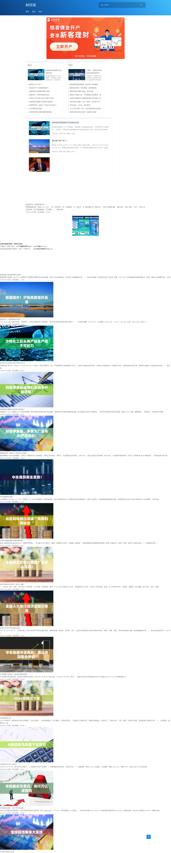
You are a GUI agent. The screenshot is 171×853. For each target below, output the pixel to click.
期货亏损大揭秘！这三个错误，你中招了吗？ (85, 102)
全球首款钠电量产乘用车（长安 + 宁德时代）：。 (27, 249)
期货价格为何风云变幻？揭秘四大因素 (83, 112)
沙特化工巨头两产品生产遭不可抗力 (41, 98)
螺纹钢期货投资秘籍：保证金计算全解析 (84, 84)
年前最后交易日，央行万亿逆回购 (11, 808)
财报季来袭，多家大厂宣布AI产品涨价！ (43, 105)
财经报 (31, 5)
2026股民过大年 (5, 718)
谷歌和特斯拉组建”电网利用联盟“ (40, 112)
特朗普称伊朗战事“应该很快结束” (65, 122)
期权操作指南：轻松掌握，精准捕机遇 (83, 88)
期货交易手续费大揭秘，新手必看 (81, 91)
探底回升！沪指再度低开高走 (39, 95)
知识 (40, 12)
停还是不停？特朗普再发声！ (39, 88)
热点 (33, 12)
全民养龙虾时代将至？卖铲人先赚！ (12, 584)
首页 (27, 12)
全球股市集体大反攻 (7, 852)
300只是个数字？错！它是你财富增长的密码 (85, 109)
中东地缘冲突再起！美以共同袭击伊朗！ (14, 674)
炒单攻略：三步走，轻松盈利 (80, 105)
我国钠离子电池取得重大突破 (39, 91)
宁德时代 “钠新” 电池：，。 (24, 246)
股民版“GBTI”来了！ (36, 84)
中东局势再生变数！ (36, 109)
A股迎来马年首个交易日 (8, 764)
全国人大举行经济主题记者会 (10, 628)
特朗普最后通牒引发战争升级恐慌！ (41, 102)
